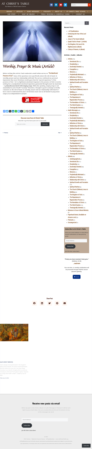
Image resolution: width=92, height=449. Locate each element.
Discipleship (73, 64)
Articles (19, 11)
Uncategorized (72, 222)
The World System (75, 105)
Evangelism (73, 69)
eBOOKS (9, 11)
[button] (76, 277)
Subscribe (45, 124)
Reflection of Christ (75, 77)
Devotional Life (74, 61)
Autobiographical (75, 159)
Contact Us (80, 14)
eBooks (70, 156)
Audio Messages (33, 11)
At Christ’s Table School (75, 11)
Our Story (11, 14)
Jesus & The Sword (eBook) (76, 39)
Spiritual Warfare (75, 87)
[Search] (89, 4)
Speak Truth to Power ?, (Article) (77, 42)
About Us (58, 11)
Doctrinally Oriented (75, 67)
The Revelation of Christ (77, 102)
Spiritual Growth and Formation (79, 82)
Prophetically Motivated (77, 74)
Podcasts (47, 11)
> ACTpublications (73, 31)
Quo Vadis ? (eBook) (6, 362)
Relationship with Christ (77, 80)
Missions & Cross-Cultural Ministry (78, 210)
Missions (72, 72)
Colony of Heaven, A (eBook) (76, 49)
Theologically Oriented (76, 108)
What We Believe (28, 14)
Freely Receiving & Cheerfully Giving (55, 14)
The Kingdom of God (76, 95)
